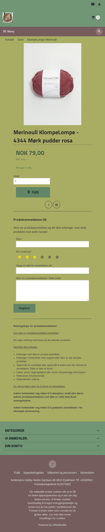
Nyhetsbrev (87, 472)
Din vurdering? (24, 251)
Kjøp (33, 192)
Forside (9, 39)
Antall (16, 176)
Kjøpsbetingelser (34, 472)
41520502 (86, 480)
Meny (8, 31)
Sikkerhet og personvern (62, 472)
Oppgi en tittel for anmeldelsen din (52, 269)
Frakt (17, 472)
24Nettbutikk (59, 524)
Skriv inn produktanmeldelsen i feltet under (52, 289)
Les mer (54, 514)
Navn (52, 242)
